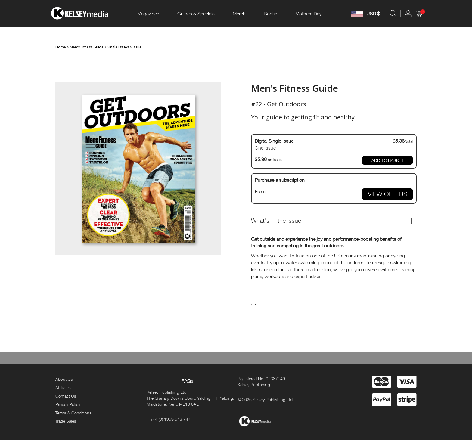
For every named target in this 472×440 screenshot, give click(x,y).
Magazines (148, 13)
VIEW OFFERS (387, 194)
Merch (239, 13)
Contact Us (65, 395)
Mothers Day (308, 13)
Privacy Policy (67, 404)
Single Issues (118, 47)
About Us (64, 379)
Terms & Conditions (73, 412)
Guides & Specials (196, 13)
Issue (137, 47)
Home (60, 47)
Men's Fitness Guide (87, 47)
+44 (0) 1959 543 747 (170, 419)
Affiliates (63, 387)
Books (270, 13)
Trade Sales (65, 420)
